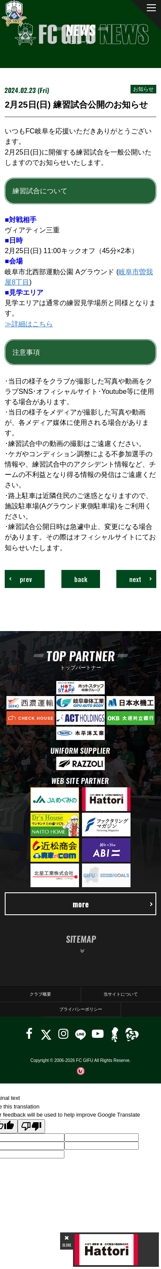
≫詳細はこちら (29, 324)
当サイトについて (120, 994)
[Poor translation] (31, 1126)
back (80, 579)
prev (20, 579)
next (140, 579)
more (113, 904)
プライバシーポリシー (80, 1009)
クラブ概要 (40, 994)
